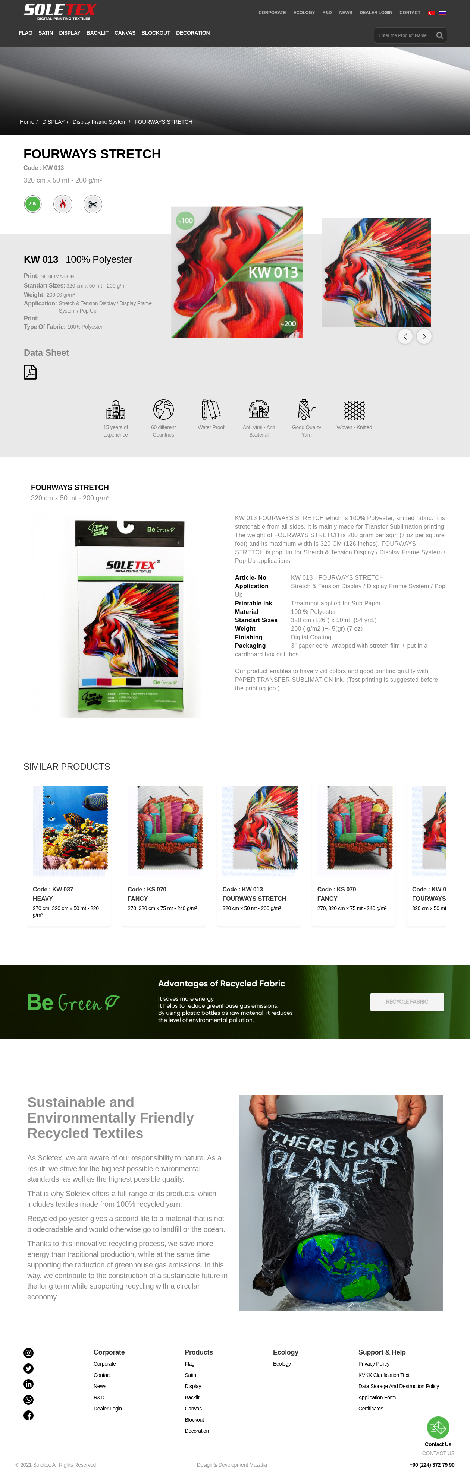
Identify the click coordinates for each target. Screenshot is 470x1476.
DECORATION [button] (193, 33)
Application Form (377, 1397)
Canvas (193, 1409)
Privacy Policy (373, 1364)
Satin (190, 1375)
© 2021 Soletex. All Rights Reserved (57, 1465)
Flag (189, 1364)
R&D (327, 12)
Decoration (197, 1431)
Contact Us (438, 1431)
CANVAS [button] (125, 33)
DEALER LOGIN (376, 12)
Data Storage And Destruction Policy (398, 1386)
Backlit (192, 1397)
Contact (102, 1375)
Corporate (105, 1364)
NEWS (345, 12)
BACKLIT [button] (98, 33)
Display (193, 1386)
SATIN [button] (45, 33)
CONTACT (410, 12)
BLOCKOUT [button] (155, 33)
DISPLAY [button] (69, 33)
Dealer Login (108, 1409)
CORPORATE (272, 12)
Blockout (194, 1420)
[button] (424, 336)
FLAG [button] (25, 33)
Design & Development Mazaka (232, 1465)
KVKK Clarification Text (384, 1375)
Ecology (282, 1364)
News (100, 1386)
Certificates (370, 1409)
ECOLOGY (304, 12)
